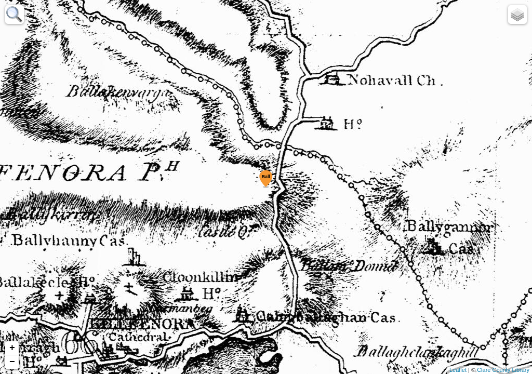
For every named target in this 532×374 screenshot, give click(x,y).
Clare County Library (503, 370)
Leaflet (458, 370)
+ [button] (12, 348)
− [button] (12, 362)
